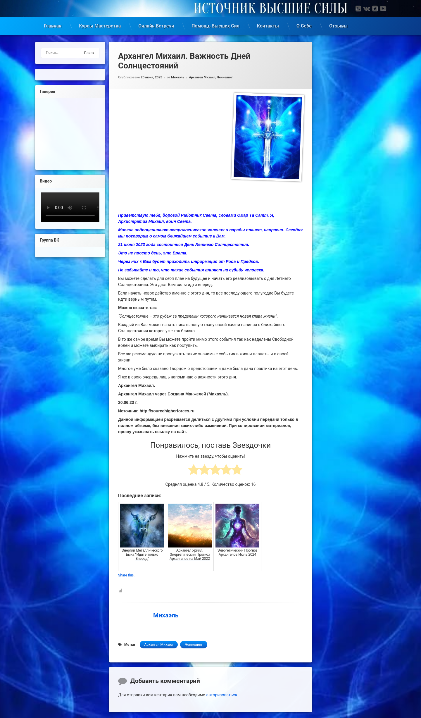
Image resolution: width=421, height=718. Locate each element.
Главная (52, 24)
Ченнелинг (225, 76)
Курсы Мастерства (100, 24)
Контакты (268, 24)
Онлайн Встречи (156, 24)
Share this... (127, 574)
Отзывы (338, 24)
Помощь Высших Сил (215, 24)
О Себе (304, 24)
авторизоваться (221, 693)
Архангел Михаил (202, 76)
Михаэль (177, 76)
